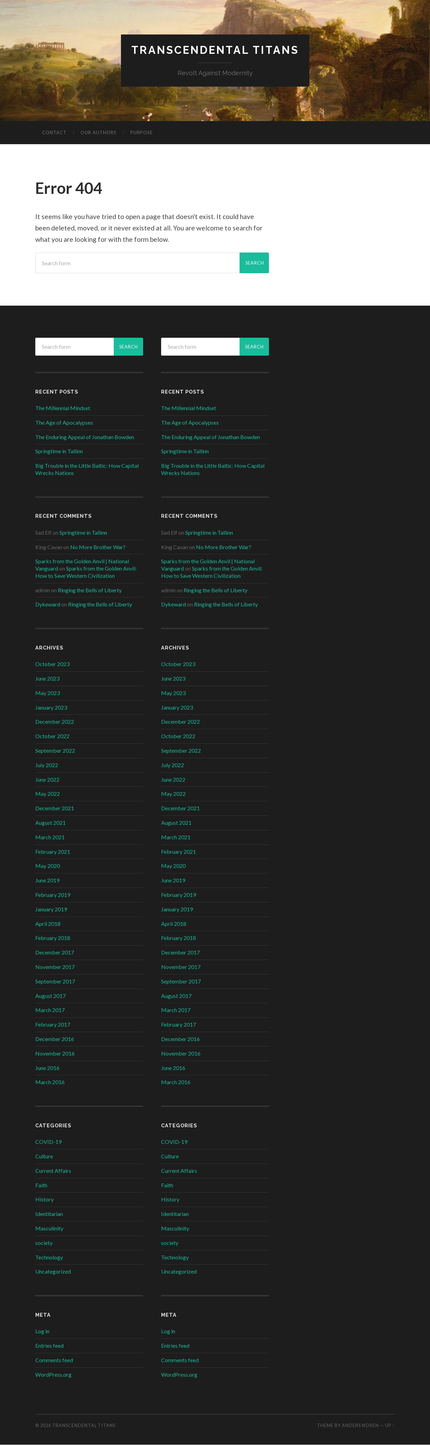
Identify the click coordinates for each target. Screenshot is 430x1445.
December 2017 (54, 952)
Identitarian (49, 1214)
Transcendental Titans (215, 50)
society (44, 1242)
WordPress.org (53, 1374)
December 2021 (54, 808)
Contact (54, 133)
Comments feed (54, 1360)
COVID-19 (48, 1142)
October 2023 (52, 664)
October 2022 (52, 736)
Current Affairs (53, 1170)
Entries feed (49, 1346)
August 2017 (50, 995)
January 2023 (51, 707)
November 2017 (55, 967)
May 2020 (47, 866)
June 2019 (47, 880)
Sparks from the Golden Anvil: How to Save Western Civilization (86, 572)
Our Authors (98, 133)
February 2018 (52, 938)
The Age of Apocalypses (64, 422)
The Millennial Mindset (62, 408)
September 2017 (55, 981)
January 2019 (51, 909)
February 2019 (52, 895)
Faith (41, 1185)
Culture (44, 1156)
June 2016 (47, 1068)
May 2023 (47, 693)
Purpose (141, 133)
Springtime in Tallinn (59, 451)
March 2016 (50, 1082)
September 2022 (55, 751)
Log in (42, 1331)
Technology (49, 1257)
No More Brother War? (97, 547)
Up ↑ (390, 1425)
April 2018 (47, 923)
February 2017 (52, 1024)
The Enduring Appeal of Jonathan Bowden (84, 437)
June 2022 (47, 779)
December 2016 (54, 1039)
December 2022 (54, 722)
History (44, 1199)
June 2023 (47, 678)
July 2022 (46, 765)
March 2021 (50, 837)
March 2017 (50, 1010)
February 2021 (52, 851)
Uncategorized (53, 1271)
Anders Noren (360, 1425)
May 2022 (47, 794)
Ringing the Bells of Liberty (90, 590)
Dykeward (47, 604)
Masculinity (49, 1228)
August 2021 (50, 823)
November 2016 (55, 1053)
